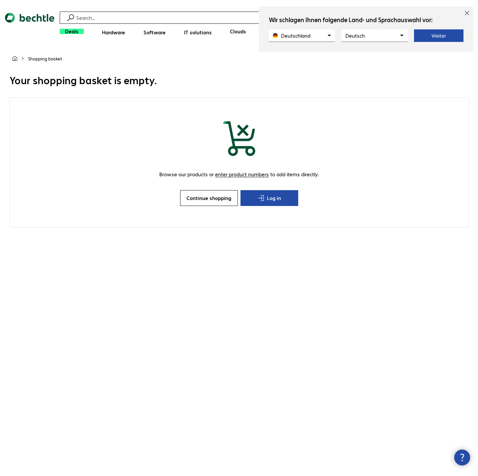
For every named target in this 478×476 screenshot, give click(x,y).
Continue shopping (208, 197)
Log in (269, 197)
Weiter (438, 35)
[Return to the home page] (29, 26)
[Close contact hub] (462, 457)
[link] (45, 58)
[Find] (243, 17)
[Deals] (72, 31)
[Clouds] (238, 31)
